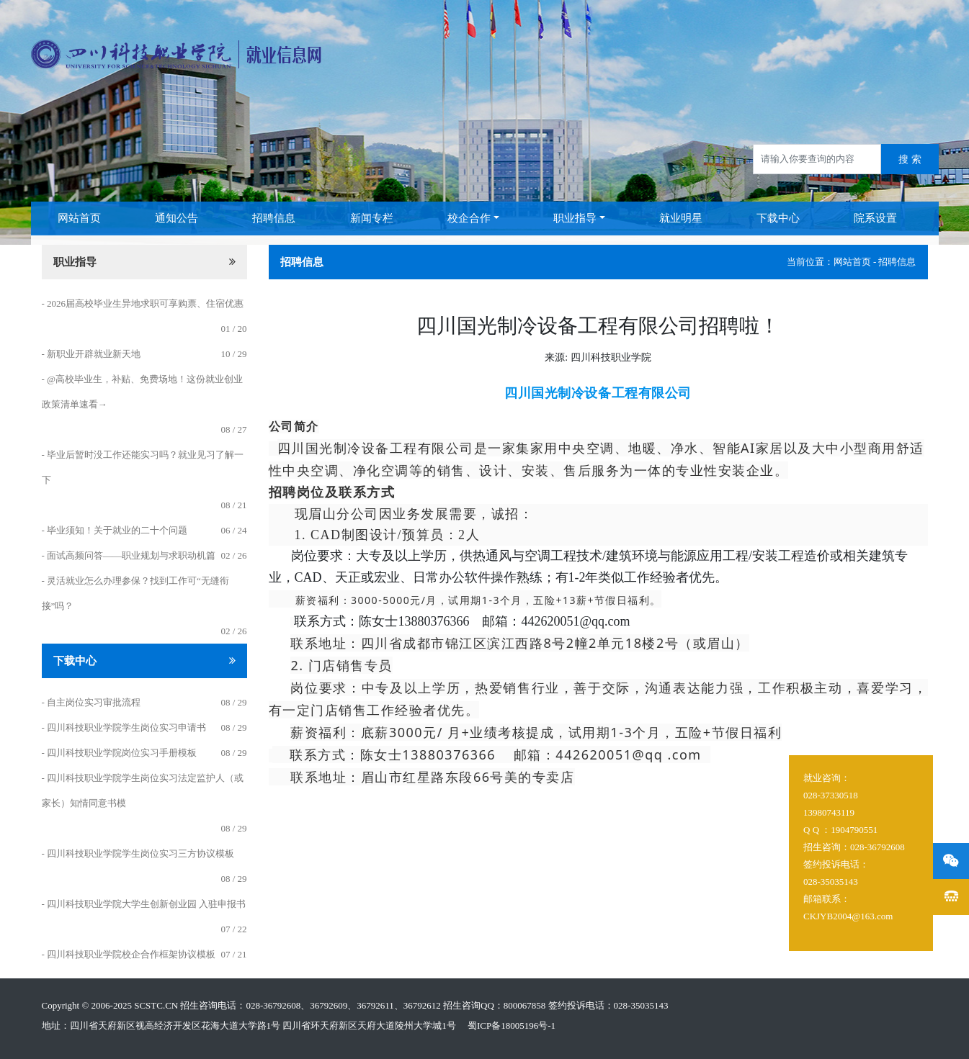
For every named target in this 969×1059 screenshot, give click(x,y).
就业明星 (680, 218)
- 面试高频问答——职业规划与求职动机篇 (129, 555)
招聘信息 (273, 218)
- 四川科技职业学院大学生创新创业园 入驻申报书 (144, 903)
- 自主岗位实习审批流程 (91, 702)
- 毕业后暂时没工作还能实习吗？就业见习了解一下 (143, 467)
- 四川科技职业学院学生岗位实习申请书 (124, 727)
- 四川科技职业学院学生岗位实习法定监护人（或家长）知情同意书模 (143, 790)
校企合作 (469, 218)
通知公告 (176, 218)
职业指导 (575, 218)
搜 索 (909, 159)
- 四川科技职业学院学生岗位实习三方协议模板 (138, 853)
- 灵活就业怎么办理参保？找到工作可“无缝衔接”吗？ (135, 593)
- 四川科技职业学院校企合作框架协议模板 (129, 954)
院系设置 (875, 218)
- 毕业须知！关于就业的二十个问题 (115, 530)
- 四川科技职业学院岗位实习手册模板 (119, 752)
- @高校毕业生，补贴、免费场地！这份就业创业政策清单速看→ (143, 392)
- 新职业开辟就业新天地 (91, 353)
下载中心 (778, 218)
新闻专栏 (371, 218)
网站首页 (79, 218)
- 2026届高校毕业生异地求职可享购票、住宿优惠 (143, 303)
